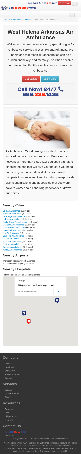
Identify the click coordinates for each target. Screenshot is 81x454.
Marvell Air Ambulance (12, 239)
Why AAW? (10, 371)
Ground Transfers (12, 393)
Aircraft (8, 397)
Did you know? (11, 416)
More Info (9, 420)
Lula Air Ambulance (11, 233)
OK (58, 291)
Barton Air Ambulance (12, 214)
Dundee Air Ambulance (13, 230)
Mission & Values (12, 374)
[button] (24, 313)
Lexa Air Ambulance (11, 211)
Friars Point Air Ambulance (14, 227)
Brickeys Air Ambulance (13, 244)
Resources (9, 409)
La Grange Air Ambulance (14, 216)
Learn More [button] (50, 78)
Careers (8, 378)
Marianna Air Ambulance (13, 225)
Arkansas (27, 20)
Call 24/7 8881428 (42, 3)
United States (15, 20)
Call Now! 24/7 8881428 (40, 92)
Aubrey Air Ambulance (12, 250)
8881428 (15, 432)
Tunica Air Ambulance (12, 241)
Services (8, 390)
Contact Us (9, 435)
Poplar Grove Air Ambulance (15, 222)
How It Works (10, 367)
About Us (9, 363)
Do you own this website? (27, 292)
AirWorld (18, 8)
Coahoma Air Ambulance (13, 236)
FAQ (7, 413)
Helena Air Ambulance (12, 219)
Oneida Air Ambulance (12, 247)
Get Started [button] (64, 3)
